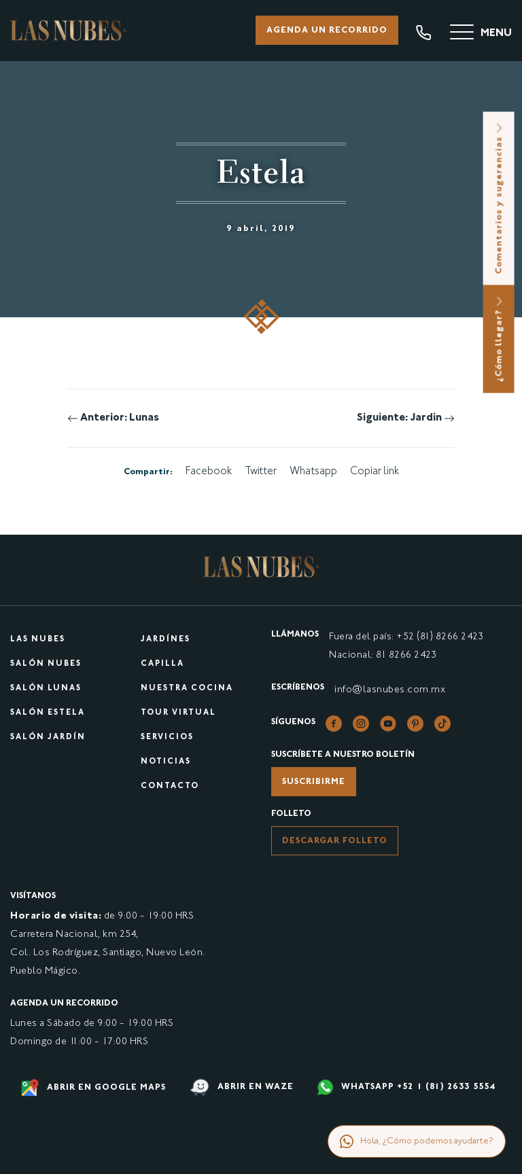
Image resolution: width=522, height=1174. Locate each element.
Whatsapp (313, 472)
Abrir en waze (242, 1087)
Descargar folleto (334, 841)
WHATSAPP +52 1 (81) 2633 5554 (406, 1087)
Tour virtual (178, 713)
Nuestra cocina (187, 688)
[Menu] (481, 34)
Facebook (209, 472)
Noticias (166, 762)
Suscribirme (313, 782)
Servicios (167, 737)
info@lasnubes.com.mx (389, 690)
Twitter (261, 472)
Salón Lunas (46, 688)
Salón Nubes (46, 664)
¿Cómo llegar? (499, 339)
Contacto (170, 786)
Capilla (162, 664)
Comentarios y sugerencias (499, 198)
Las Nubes (37, 639)
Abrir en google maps (93, 1088)
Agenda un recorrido (326, 30)
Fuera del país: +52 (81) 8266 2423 (406, 637)
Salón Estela (47, 713)
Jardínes (165, 639)
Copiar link (374, 472)
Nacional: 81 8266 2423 (382, 655)
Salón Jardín (48, 737)
